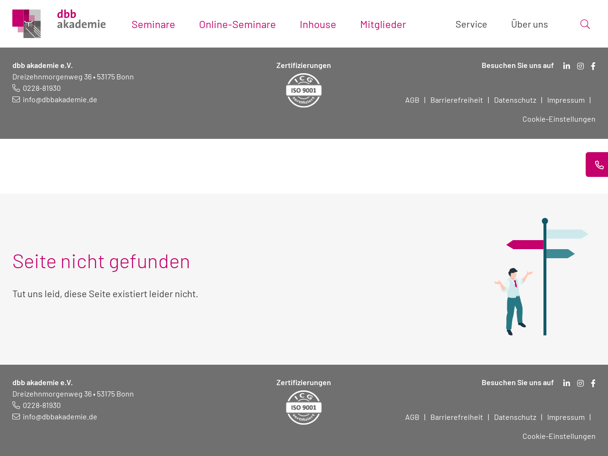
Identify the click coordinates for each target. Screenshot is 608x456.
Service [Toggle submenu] (471, 23)
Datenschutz (515, 99)
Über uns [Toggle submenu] (529, 23)
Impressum (566, 99)
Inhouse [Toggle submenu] (318, 24)
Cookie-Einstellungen (559, 118)
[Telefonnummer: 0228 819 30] (36, 87)
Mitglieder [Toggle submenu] (383, 24)
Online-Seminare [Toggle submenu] (237, 24)
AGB (412, 99)
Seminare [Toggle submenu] (153, 24)
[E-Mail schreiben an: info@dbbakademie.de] (54, 99)
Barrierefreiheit (456, 99)
